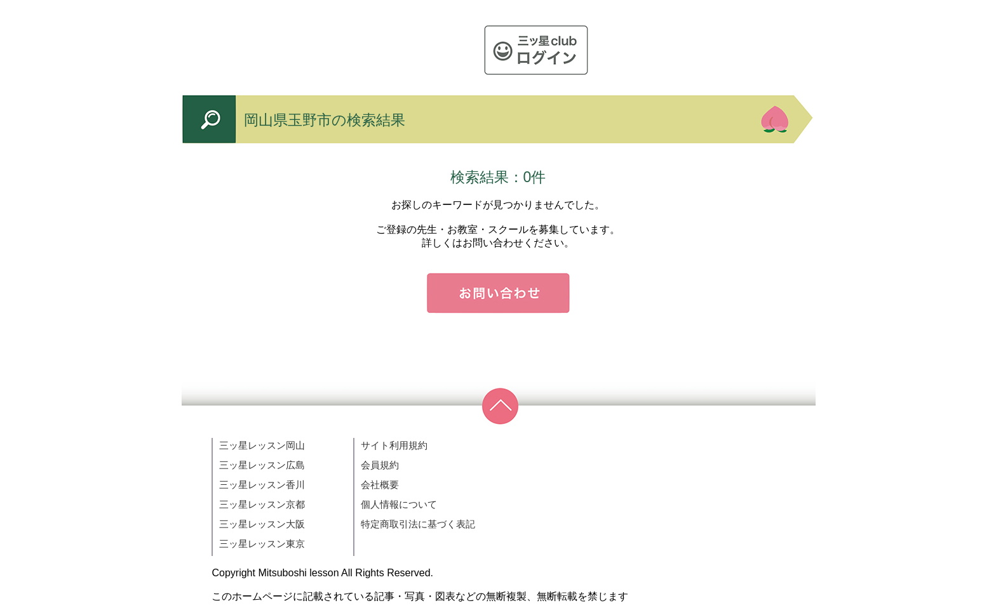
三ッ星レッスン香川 (262, 484)
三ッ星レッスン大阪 (262, 524)
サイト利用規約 (394, 445)
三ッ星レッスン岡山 (262, 445)
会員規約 (380, 465)
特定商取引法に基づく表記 (418, 524)
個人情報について (399, 504)
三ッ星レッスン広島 (262, 465)
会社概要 (380, 484)
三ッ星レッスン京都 (262, 504)
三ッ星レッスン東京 (262, 543)
